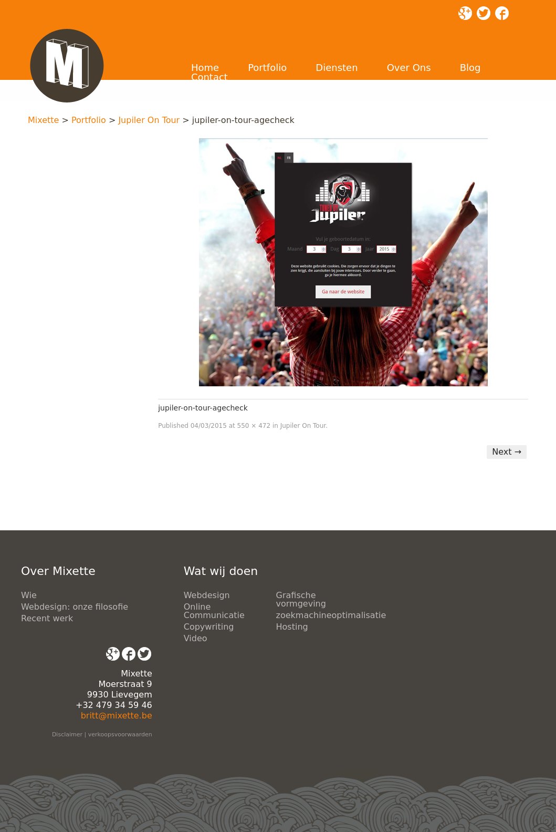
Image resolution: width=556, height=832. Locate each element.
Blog (470, 67)
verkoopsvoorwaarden (120, 734)
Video (195, 638)
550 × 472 (254, 425)
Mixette (43, 120)
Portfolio (267, 67)
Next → (506, 452)
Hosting (292, 627)
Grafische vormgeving (301, 599)
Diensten (337, 67)
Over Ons (409, 67)
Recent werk (47, 618)
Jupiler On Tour (149, 120)
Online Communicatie (214, 611)
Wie (29, 595)
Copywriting (209, 627)
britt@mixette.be (116, 716)
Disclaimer (67, 734)
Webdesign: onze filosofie (74, 607)
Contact (209, 77)
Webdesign (207, 595)
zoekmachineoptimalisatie (331, 615)
